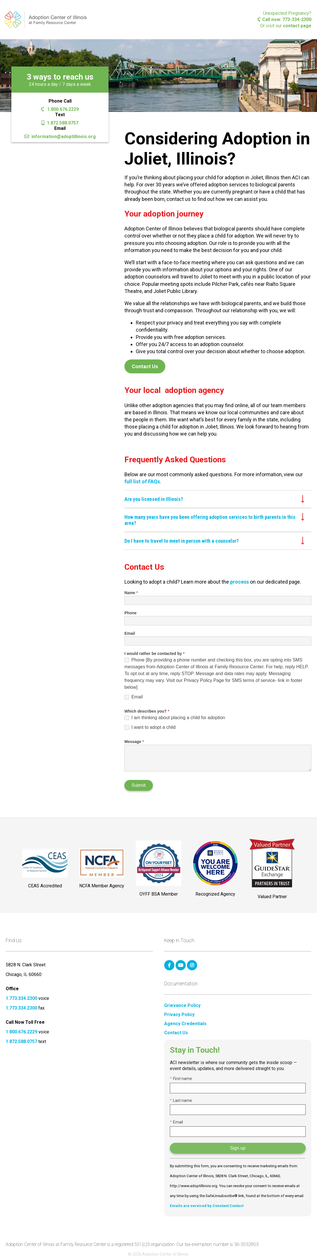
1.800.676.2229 (59, 109)
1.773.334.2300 (21, 998)
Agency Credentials (185, 1023)
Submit (139, 785)
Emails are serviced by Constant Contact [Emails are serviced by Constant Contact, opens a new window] (206, 1206)
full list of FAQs (142, 481)
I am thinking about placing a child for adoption (174, 717)
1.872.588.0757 (59, 123)
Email (129, 633)
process (239, 582)
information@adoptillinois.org (60, 136)
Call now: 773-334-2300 (284, 19)
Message (134, 741)
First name (181, 1078)
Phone (130, 613)
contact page (297, 25)
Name (131, 592)
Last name (181, 1100)
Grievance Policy (182, 1005)
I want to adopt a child (150, 727)
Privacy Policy (179, 1014)
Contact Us (145, 366)
